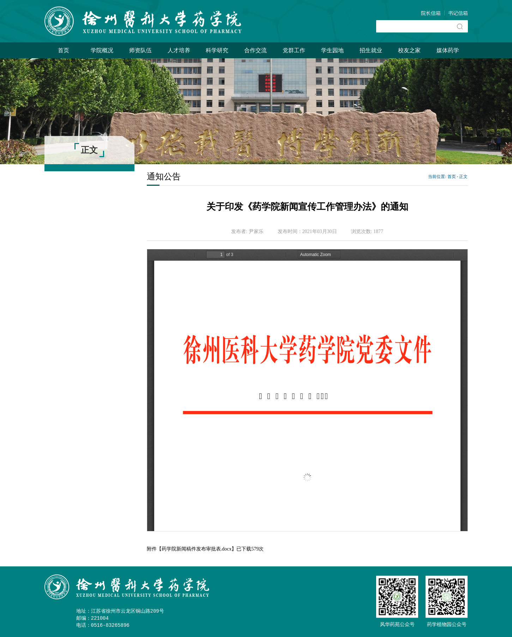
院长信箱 (431, 13)
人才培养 (179, 50)
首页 (63, 50)
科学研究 (217, 50)
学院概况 (102, 50)
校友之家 (409, 50)
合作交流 (255, 50)
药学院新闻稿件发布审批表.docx (197, 549)
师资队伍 (140, 50)
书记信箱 (458, 13)
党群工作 (294, 50)
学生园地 (332, 50)
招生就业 (371, 50)
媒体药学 (447, 50)
